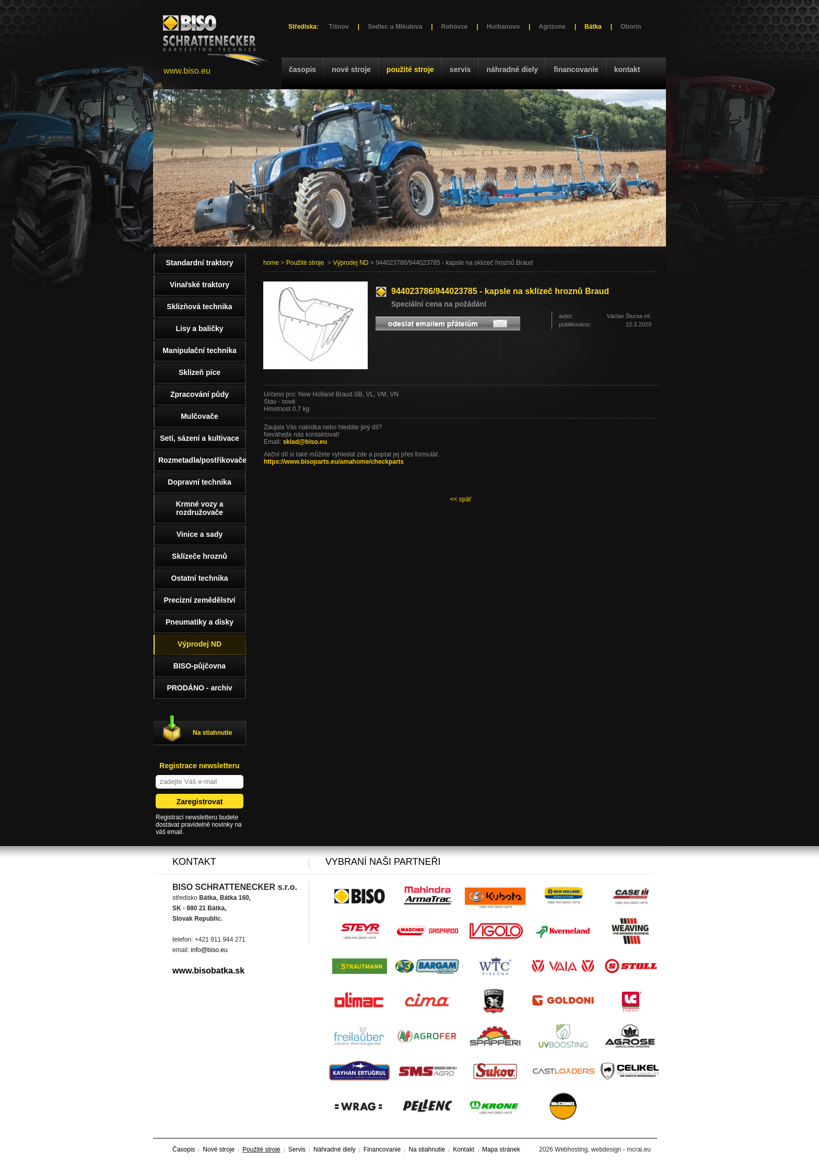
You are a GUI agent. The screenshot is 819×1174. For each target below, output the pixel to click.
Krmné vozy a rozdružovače (199, 508)
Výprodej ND (350, 262)
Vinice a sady (200, 534)
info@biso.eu (209, 950)
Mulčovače (199, 416)
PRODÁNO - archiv (199, 688)
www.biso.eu (186, 70)
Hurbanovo (503, 26)
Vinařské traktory (199, 284)
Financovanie (576, 69)
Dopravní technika (199, 482)
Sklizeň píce (199, 372)
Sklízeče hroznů (199, 556)
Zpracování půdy (199, 394)
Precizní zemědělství (200, 600)
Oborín (631, 26)
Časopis (302, 69)
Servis (460, 69)
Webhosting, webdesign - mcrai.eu (603, 1149)
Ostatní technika (199, 578)
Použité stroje (410, 69)
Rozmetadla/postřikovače (202, 460)
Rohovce (454, 26)
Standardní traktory (199, 263)
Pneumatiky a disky (199, 622)
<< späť (460, 499)
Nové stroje (351, 69)
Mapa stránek (501, 1149)
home (271, 262)
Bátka (593, 26)
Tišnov (338, 26)
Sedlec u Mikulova (395, 26)
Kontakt (627, 69)
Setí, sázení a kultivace (199, 438)
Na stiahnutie (212, 732)
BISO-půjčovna (199, 666)
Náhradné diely (512, 69)
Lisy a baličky (199, 328)
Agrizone (552, 26)
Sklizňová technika (199, 306)
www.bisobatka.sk (208, 970)
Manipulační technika (199, 350)
